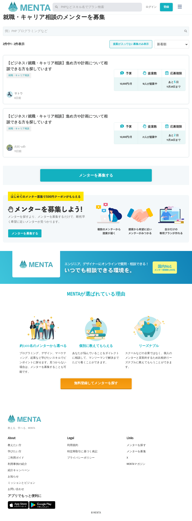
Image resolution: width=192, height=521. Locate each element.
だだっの (20, 146)
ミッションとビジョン (21, 482)
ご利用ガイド (16, 457)
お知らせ (13, 476)
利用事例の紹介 (17, 463)
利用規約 (72, 444)
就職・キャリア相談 (18, 75)
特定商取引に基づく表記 (82, 451)
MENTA (97, 512)
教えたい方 (15, 444)
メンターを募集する (96, 175)
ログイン (149, 7)
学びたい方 (15, 451)
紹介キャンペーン (19, 470)
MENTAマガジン (136, 463)
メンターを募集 (136, 451)
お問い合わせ (16, 489)
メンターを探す (136, 444)
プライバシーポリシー (81, 457)
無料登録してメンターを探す (96, 383)
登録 (165, 7)
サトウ (18, 93)
